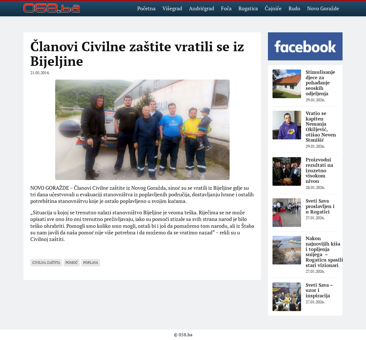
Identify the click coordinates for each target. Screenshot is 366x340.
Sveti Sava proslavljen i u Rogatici (320, 206)
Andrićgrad (201, 8)
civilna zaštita (46, 262)
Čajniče (273, 8)
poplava (90, 262)
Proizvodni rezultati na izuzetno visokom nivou (319, 170)
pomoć (71, 262)
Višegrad (172, 8)
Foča (226, 8)
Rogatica (248, 8)
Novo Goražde (323, 8)
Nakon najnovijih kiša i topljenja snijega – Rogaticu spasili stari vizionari (324, 251)
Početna (146, 8)
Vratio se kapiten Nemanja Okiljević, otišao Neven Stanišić (321, 126)
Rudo (294, 8)
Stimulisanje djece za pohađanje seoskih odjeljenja (320, 83)
